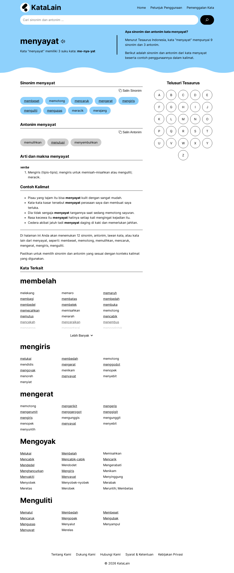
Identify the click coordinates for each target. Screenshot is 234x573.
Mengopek (69, 518)
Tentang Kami (61, 554)
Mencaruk (27, 518)
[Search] (207, 20)
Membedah (70, 512)
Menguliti (36, 500)
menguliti (30, 110)
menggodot (111, 364)
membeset (31, 101)
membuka (110, 305)
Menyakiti (27, 477)
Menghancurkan (31, 471)
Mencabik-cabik (73, 459)
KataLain (46, 7)
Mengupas (27, 524)
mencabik (110, 316)
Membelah (69, 453)
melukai (25, 359)
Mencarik (110, 459)
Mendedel (27, 465)
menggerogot (72, 412)
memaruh (110, 293)
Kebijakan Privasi (170, 554)
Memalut (26, 512)
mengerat (106, 101)
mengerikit (69, 406)
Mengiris (68, 471)
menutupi (58, 142)
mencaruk (82, 101)
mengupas (54, 110)
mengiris (128, 101)
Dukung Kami (85, 554)
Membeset (110, 512)
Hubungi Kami (110, 554)
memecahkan (30, 310)
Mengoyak (38, 441)
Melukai (25, 453)
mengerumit (29, 412)
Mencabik (27, 459)
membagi (27, 299)
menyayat (69, 376)
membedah (111, 299)
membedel (27, 305)
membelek (69, 305)
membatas (69, 299)
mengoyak (27, 370)
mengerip (110, 406)
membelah (38, 281)
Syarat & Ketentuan (139, 554)
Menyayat (69, 477)
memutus (27, 316)
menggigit (110, 412)
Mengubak (110, 518)
